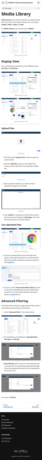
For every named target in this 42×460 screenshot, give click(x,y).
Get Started (5, 420)
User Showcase (6, 438)
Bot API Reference (7, 422)
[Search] (39, 2)
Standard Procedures (8, 428)
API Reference (6, 425)
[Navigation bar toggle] (2, 2)
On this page (7, 8)
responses (10, 262)
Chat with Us (5, 441)
